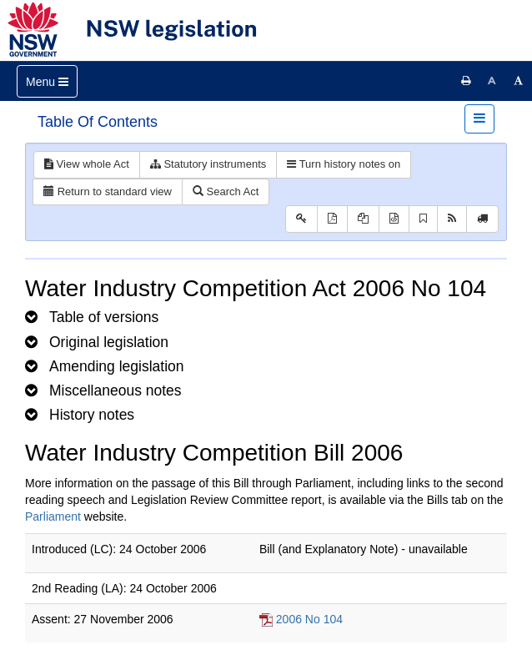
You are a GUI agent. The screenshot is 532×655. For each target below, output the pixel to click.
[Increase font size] (518, 81)
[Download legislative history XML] (394, 219)
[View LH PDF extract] (363, 219)
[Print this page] (466, 81)
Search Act (225, 191)
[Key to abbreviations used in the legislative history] (301, 219)
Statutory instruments (208, 164)
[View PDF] (332, 219)
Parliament (53, 516)
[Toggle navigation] (47, 81)
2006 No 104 (309, 619)
